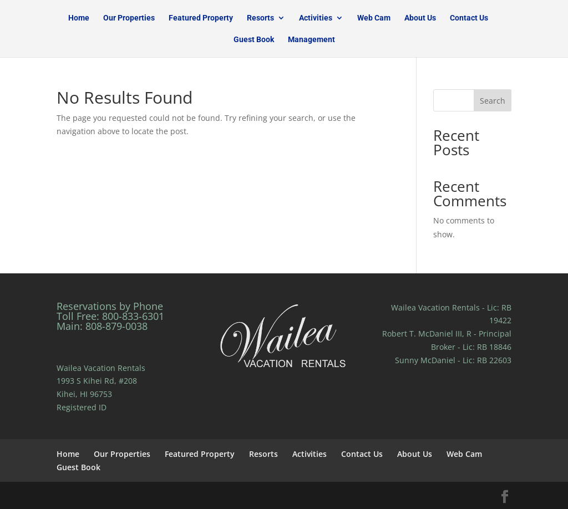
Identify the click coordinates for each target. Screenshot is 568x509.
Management (311, 39)
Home (78, 18)
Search (492, 100)
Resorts (260, 18)
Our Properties (129, 18)
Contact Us (469, 18)
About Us (420, 18)
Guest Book (254, 39)
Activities (315, 18)
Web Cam (373, 18)
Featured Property (201, 18)
